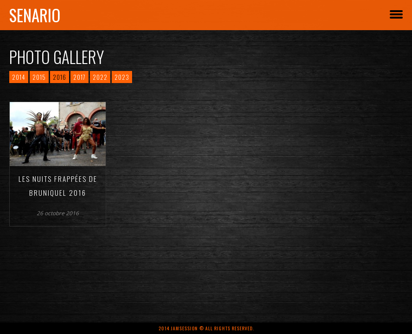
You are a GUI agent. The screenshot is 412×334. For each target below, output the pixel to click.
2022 (100, 77)
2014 (18, 77)
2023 (121, 77)
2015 (39, 77)
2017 (79, 77)
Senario (34, 15)
